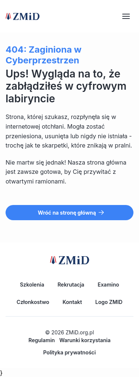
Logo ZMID (108, 302)
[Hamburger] (126, 16)
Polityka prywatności (69, 352)
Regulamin (42, 340)
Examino (108, 284)
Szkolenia (32, 284)
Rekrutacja (70, 284)
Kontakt (72, 302)
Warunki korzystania (84, 340)
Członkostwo (33, 302)
